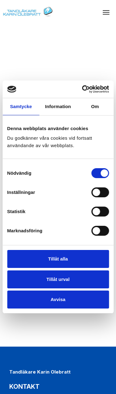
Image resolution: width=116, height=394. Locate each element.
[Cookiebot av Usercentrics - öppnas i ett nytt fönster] (82, 89)
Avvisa (58, 299)
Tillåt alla (58, 258)
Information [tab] (58, 106)
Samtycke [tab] (21, 106)
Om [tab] (95, 106)
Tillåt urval (58, 279)
